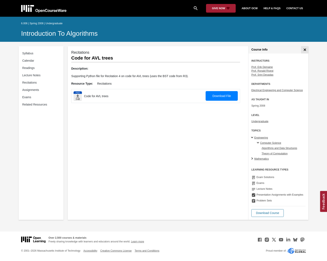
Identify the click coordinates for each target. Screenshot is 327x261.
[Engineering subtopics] (253, 137)
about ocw (250, 8)
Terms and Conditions (147, 250)
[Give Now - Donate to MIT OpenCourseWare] (221, 8)
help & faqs (271, 8)
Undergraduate (259, 121)
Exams (26, 97)
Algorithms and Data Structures (279, 148)
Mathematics (261, 158)
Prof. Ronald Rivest (262, 70)
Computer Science (270, 142)
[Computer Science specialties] (258, 143)
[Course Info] (304, 49)
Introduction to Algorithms (59, 33)
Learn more (137, 241)
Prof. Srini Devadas (262, 74)
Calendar (28, 60)
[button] (267, 213)
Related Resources (34, 104)
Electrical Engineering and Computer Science (277, 90)
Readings (28, 68)
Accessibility (90, 250)
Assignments (30, 90)
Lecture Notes (31, 75)
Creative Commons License (116, 250)
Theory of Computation (275, 153)
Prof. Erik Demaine (262, 67)
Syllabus (27, 53)
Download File (221, 96)
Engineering (261, 137)
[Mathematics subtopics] (253, 159)
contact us (294, 8)
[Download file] (78, 96)
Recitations (29, 82)
